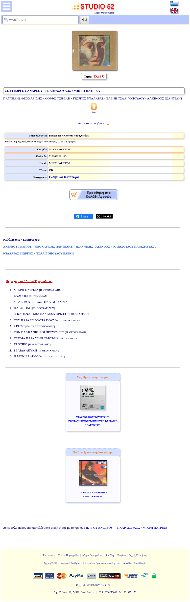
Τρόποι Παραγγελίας (68, 555)
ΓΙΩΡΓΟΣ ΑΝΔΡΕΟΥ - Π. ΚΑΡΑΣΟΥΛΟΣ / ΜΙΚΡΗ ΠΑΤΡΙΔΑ (125, 527)
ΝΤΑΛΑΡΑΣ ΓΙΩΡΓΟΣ (18, 253)
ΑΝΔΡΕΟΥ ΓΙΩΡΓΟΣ (17, 246)
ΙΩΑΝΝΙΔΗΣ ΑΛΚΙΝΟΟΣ (93, 246)
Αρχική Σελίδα (51, 563)
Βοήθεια (122, 555)
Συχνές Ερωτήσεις (138, 555)
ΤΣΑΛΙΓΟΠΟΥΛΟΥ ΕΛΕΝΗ (55, 253)
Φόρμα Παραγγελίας (92, 555)
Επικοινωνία (49, 555)
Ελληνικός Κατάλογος (64, 177)
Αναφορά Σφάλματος (71, 563)
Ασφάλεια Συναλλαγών (134, 563)
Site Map (109, 555)
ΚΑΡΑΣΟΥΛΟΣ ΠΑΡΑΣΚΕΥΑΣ (133, 246)
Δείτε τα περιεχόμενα (92, 123)
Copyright (81, 585)
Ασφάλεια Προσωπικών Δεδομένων (102, 563)
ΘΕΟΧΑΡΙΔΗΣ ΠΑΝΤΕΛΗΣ (53, 246)
